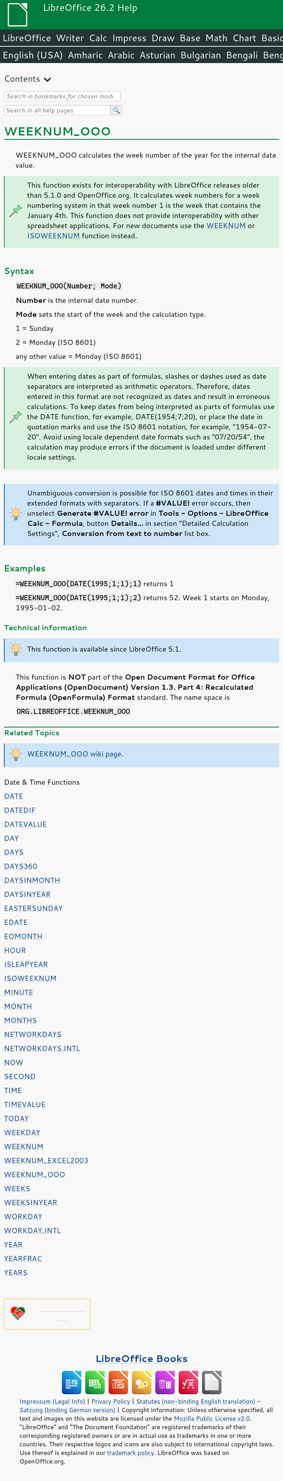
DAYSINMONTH (32, 880)
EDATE (16, 922)
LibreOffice (26, 37)
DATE (13, 796)
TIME (13, 1090)
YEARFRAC (23, 1258)
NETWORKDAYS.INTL (42, 1048)
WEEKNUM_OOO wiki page (74, 753)
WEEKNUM (226, 225)
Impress (129, 37)
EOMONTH (23, 936)
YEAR (13, 1244)
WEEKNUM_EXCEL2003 (46, 1160)
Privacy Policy (110, 1401)
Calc (98, 37)
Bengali (242, 54)
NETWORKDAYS (33, 1034)
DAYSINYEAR (27, 894)
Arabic (121, 54)
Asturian (157, 54)
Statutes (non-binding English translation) (195, 1401)
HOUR (15, 950)
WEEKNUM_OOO (34, 1174)
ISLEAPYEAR (26, 964)
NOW (13, 1062)
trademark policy (130, 1452)
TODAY (16, 1118)
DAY (11, 838)
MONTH (18, 1006)
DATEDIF (19, 810)
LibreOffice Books (141, 1358)
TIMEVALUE (25, 1104)
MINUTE (18, 992)
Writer (70, 37)
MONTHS (20, 1020)
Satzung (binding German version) (67, 1409)
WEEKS (17, 1188)
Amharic (85, 54)
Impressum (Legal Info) (52, 1401)
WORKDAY (23, 1216)
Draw (162, 37)
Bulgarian (200, 54)
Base (189, 37)
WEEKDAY (22, 1132)
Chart (244, 37)
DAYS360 (20, 866)
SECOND (19, 1076)
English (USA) (32, 54)
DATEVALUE (25, 824)
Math (216, 37)
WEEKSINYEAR (30, 1202)
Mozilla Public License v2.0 (212, 1418)
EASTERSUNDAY (33, 908)
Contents (22, 78)
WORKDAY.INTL (32, 1230)
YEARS (15, 1272)
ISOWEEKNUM (53, 235)
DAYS (13, 852)
